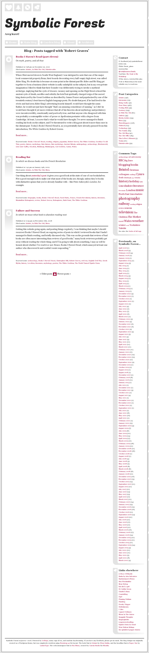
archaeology (92, 144)
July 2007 (122, 489)
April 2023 (122, 283)
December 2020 (125, 355)
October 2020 (124, 360)
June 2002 (123, 553)
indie (141, 182)
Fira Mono (76, 646)
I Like (121, 609)
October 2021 (124, 329)
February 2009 (124, 444)
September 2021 (125, 332)
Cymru (68, 147)
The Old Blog (124, 133)
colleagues (124, 174)
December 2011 (125, 388)
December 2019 (125, 365)
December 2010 (125, 400)
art (130, 157)
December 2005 (125, 537)
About (69, 42)
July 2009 (122, 431)
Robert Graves (73, 142)
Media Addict (124, 118)
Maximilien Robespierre (25, 200)
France (72, 198)
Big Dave (128, 160)
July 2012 (122, 385)
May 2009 (123, 436)
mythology (36, 144)
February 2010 (124, 421)
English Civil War (95, 261)
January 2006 (124, 535)
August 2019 (123, 370)
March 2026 (123, 250)
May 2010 (122, 416)
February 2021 (124, 350)
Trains (121, 141)
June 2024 (123, 268)
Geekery (122, 110)
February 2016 (124, 377)
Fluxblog (122, 602)
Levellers (31, 263)
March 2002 (123, 560)
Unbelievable (50, 69)
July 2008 (122, 459)
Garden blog (50, 42)
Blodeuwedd (103, 144)
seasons (128, 208)
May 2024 (122, 271)
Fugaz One (133, 643)
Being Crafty (123, 103)
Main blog (28, 42)
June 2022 (123, 309)
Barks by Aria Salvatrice (128, 576)
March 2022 (123, 317)
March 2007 (123, 499)
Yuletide (122, 228)
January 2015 (124, 382)
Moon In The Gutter (126, 614)
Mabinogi (40, 147)
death (121, 177)
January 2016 (124, 380)
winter (122, 225)
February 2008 (124, 471)
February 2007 (124, 502)
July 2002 (122, 550)
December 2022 (125, 294)
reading (49, 142)
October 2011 (124, 393)
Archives (85, 42)
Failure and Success (28, 210)
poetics (55, 263)
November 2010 (125, 403)
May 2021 (122, 342)
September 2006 (125, 515)
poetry (22, 144)
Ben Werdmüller (125, 581)
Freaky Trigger (124, 604)
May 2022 (122, 311)
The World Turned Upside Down (87, 263)
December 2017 (125, 375)
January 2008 (124, 474)
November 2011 (125, 390)
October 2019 (124, 367)
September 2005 (125, 545)
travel (121, 221)
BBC (121, 160)
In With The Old (38, 69)
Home (11, 42)
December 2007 (125, 477)
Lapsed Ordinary (125, 612)
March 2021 (123, 347)
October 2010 (124, 405)
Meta (47, 170)
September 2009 (125, 426)
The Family (123, 131)
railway (124, 204)
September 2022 (125, 301)
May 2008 (123, 464)
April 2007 (123, 497)
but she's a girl (124, 587)
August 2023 (123, 278)
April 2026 (123, 248)
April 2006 (123, 527)
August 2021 (123, 334)
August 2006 (123, 517)
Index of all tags (135, 231)
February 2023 (124, 289)
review (37, 200)
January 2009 (124, 446)
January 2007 (124, 504)
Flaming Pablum (125, 599)
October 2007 (124, 482)
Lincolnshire (126, 185)
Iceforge (45, 641)
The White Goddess (87, 142)
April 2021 (122, 344)
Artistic (28, 69)
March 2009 (123, 441)
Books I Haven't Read (36, 142)
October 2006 (124, 512)
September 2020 (125, 362)
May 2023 (122, 281)
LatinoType (44, 646)
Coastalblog (123, 594)
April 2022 (123, 314)
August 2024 (123, 263)
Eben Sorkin (104, 643)
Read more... (22, 135)
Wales (74, 147)
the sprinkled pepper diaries (129, 630)
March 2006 (123, 530)
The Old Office (124, 136)
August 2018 (123, 372)
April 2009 (123, 438)
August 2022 (123, 304)
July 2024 (122, 266)
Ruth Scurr (67, 200)
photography (129, 198)
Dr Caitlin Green (125, 589)
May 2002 (123, 555)
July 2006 (122, 520)
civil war (84, 261)
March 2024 (123, 276)
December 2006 (125, 507)
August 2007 (123, 487)
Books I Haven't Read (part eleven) (37, 56)
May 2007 (122, 494)
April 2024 (123, 273)
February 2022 (124, 319)
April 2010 (123, 418)
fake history (45, 144)
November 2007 (125, 479)
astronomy (136, 157)
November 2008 (125, 451)
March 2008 (123, 469)
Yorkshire (135, 225)
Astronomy (123, 100)
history (28, 144)
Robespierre (57, 200)
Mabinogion (49, 147)
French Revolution (83, 198)
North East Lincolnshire (130, 194)
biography (32, 198)
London (130, 190)
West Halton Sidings (126, 627)
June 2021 (122, 339)
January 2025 (124, 258)
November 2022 (125, 296)
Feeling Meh (123, 108)
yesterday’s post (38, 175)
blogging (124, 165)
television (126, 212)
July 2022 (122, 306)
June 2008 (123, 461)
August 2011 (123, 395)
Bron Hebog (123, 584)
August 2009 (123, 428)
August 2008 (124, 456)
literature (101, 198)
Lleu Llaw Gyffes (22, 147)
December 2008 (125, 449)
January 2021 (124, 352)
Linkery (122, 115)
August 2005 (123, 548)
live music (122, 191)
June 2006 (123, 522)
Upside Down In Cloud (127, 625)
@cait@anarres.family (127, 71)
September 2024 (125, 261)
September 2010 (125, 408)
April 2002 (123, 558)
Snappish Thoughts (126, 617)
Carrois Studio (94, 646)
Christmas (134, 170)
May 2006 (123, 525)
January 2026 (124, 255)
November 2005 (125, 540)
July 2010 (122, 410)
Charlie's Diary (124, 592)
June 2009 (123, 433)
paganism (63, 142)
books (39, 198)
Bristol (124, 170)
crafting (132, 175)
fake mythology (57, 144)
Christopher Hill (62, 261)
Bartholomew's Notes (126, 579)
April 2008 (123, 466)
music (140, 190)
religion (56, 142)
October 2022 (124, 299)
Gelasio (94, 643)
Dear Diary (123, 105)
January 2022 (124, 322)
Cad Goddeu (60, 147)
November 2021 (125, 327)
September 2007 (125, 484)
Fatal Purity (64, 198)
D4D (120, 597)
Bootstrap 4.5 (65, 643)
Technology (123, 128)
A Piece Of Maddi (125, 574)
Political (122, 125)
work (127, 225)
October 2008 (124, 454)
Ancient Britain (70, 144)
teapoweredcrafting (126, 622)
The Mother (134, 216)
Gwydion (32, 147)
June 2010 (123, 413)
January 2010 (124, 423)
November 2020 (125, 357)
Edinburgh (127, 178)
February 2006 (124, 532)
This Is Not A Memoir (127, 138)
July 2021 (122, 337)
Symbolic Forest (55, 23)
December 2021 (125, 324)
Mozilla (106, 646)
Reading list (23, 157)
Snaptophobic (124, 620)
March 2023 (123, 286)
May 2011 (122, 398)
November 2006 (125, 509)
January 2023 (124, 291)
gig (133, 178)
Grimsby (137, 178)
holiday (134, 181)
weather (138, 221)
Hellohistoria (124, 607)
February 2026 (124, 253)
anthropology (81, 144)
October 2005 (124, 543)
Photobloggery (124, 123)
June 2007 (123, 492)
